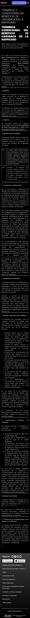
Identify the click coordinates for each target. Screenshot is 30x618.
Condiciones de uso (10, 506)
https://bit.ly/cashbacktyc (10, 257)
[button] (28, 3)
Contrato (24, 504)
